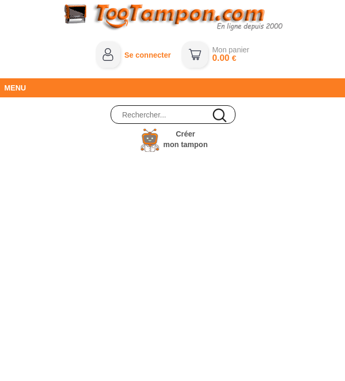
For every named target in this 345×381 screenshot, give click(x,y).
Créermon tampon (185, 139)
